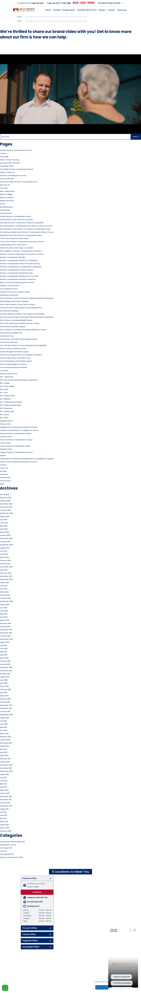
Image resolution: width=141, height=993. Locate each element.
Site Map (3, 471)
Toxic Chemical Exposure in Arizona (13, 367)
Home (19, 17)
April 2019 (3, 655)
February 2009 (5, 831)
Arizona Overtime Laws (9, 342)
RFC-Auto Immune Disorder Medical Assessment (19, 380)
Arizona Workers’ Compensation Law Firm (16, 150)
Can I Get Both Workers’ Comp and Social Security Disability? (23, 345)
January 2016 (5, 702)
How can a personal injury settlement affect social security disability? (26, 317)
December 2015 (6, 705)
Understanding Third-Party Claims (13, 245)
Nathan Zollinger (6, 194)
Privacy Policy (5, 481)
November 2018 (6, 670)
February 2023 (5, 573)
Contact (111, 10)
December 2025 (6, 504)
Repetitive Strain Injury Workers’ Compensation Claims (21, 235)
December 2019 (6, 630)
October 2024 (5, 541)
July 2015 (3, 721)
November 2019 (6, 633)
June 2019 (3, 648)
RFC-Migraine (5, 399)
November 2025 (6, 507)
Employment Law (6, 336)
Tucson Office (5, 443)
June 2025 (4, 523)
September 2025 (6, 513)
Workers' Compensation (9, 857)
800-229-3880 (84, 3)
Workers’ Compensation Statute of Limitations (18, 279)
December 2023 (6, 567)
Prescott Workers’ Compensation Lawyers (16, 440)
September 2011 (6, 806)
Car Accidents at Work (9, 289)
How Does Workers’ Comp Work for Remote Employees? (22, 223)
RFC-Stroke (4, 414)
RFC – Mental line (6, 377)
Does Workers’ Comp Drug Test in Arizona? (16, 219)
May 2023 (3, 570)
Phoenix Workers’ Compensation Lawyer (15, 216)
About (48, 10)
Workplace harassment (9, 295)
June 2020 (4, 611)
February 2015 (5, 737)
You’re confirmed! (7, 179)
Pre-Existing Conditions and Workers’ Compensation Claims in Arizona (27, 232)
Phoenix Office (5, 424)
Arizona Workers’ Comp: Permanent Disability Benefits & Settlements (26, 298)
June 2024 (4, 554)
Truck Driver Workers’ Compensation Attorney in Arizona (22, 241)
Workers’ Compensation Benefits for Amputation (19, 260)
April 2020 (4, 617)
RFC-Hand (4, 389)
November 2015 (6, 708)
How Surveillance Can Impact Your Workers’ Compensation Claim (25, 229)
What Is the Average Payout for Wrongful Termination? (21, 355)
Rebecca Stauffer (7, 197)
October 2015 (5, 711)
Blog (1, 484)
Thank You (4, 468)
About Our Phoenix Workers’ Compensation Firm (18, 182)
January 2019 (5, 664)
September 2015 (6, 715)
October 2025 (5, 510)
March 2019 (4, 658)
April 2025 (4, 529)
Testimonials (5, 210)
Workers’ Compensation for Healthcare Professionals (20, 267)
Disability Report (6, 421)
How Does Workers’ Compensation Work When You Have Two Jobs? (26, 226)
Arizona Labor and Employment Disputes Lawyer (18, 339)
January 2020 (5, 626)
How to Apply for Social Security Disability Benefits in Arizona (23, 330)
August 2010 (4, 825)
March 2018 (4, 686)
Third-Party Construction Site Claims (14, 238)
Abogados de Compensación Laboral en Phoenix (18, 427)
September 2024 (6, 545)
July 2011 (3, 812)
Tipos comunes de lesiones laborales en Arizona (18, 462)
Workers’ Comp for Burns (10, 286)
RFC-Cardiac (5, 383)
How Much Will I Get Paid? (10, 163)
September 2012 (6, 771)
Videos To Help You (7, 172)
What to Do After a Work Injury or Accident (16, 248)
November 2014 (6, 743)
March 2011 (4, 821)
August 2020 (4, 604)
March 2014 (4, 755)
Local (2, 851)
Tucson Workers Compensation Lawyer (15, 446)
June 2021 (3, 586)
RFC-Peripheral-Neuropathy (11, 402)
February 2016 (5, 699)
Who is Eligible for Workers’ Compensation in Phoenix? (21, 251)
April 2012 (3, 787)
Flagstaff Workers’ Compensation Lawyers (16, 452)
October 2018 (5, 674)
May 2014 (3, 749)
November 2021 (6, 576)
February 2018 (5, 689)
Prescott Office (6, 437)
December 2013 (6, 765)
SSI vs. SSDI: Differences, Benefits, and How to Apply (19, 323)
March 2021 (4, 592)
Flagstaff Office (6, 449)
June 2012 (3, 781)
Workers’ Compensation (64, 10)
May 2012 (3, 784)
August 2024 (5, 548)
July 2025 (3, 519)
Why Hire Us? (5, 185)
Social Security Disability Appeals (12, 326)
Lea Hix (2, 204)
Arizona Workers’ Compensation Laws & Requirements (21, 308)
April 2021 (3, 589)
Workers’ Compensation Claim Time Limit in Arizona (20, 263)
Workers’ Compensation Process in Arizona (16, 270)
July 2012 (3, 777)
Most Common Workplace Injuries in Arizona (17, 282)
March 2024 (4, 557)
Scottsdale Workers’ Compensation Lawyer (16, 169)
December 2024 (6, 538)
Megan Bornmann (7, 201)
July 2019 (3, 645)
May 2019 (3, 652)
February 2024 (5, 560)
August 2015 (4, 718)
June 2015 (3, 724)
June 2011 (3, 815)
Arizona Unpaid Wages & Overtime (13, 364)
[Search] (136, 136)
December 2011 (6, 796)
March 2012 (4, 790)
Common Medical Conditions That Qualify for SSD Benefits (22, 314)
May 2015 (3, 727)
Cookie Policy (5, 477)
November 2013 (6, 768)
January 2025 (5, 535)
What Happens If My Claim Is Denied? (14, 301)
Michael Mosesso (6, 207)
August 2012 (4, 774)
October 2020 (5, 598)
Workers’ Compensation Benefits (13, 257)
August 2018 (4, 677)
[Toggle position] (130, 930)
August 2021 (4, 582)
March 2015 (4, 733)
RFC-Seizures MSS (7, 411)
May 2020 (3, 614)
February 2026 (5, 497)
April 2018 (3, 683)
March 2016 (4, 696)
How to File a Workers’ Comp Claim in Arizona (17, 304)
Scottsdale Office (6, 166)
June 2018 (3, 680)
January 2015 (5, 740)
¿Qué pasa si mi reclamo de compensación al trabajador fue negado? (27, 459)
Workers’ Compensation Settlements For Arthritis (19, 276)
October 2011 (5, 803)
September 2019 (6, 639)
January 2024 (5, 564)
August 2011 (4, 809)
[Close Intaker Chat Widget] (134, 930)
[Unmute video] (106, 930)
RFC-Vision (4, 418)
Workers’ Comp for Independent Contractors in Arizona (21, 254)
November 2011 (5, 799)
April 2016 (3, 692)
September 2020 (6, 601)
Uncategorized (5, 854)
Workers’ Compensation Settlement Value (16, 273)
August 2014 (4, 746)
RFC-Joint (4, 392)
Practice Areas (5, 213)
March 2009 (4, 828)
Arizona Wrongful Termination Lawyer (14, 352)
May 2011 (3, 818)
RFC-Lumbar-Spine (7, 396)
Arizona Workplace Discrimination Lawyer (16, 361)
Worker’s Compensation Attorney (13, 175)
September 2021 (6, 579)
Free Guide (4, 157)
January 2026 (5, 501)
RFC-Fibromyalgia (7, 386)
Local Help (4, 370)
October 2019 (5, 636)
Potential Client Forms (87, 10)
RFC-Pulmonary (6, 408)
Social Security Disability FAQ (11, 333)
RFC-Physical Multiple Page (10, 405)
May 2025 (3, 526)
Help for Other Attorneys (9, 160)
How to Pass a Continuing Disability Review (16, 320)
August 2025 (4, 516)
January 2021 (5, 595)
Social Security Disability (9, 311)
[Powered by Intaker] (124, 988)
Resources (122, 10)
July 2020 (3, 608)
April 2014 (3, 752)
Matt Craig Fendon (7, 191)
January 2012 (5, 793)
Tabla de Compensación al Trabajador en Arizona (19, 430)
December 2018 (6, 667)
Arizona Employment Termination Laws (15, 358)
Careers (3, 153)
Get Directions (37, 892)
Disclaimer (4, 474)
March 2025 (4, 532)
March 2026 (4, 494)
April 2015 (3, 730)
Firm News (4, 848)
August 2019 (4, 642)
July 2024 (3, 551)
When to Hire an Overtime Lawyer (13, 348)
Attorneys (4, 188)
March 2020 (4, 620)
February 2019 (5, 661)
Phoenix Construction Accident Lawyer (15, 292)
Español (3, 455)
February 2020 (5, 623)
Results (102, 10)
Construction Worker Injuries (11, 842)
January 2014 (5, 762)
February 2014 (5, 759)
